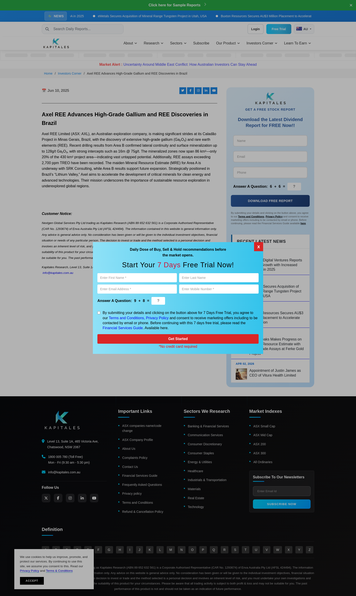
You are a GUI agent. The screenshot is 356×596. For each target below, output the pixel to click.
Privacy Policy (157, 318)
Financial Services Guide (123, 328)
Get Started (178, 339)
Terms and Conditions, (127, 318)
